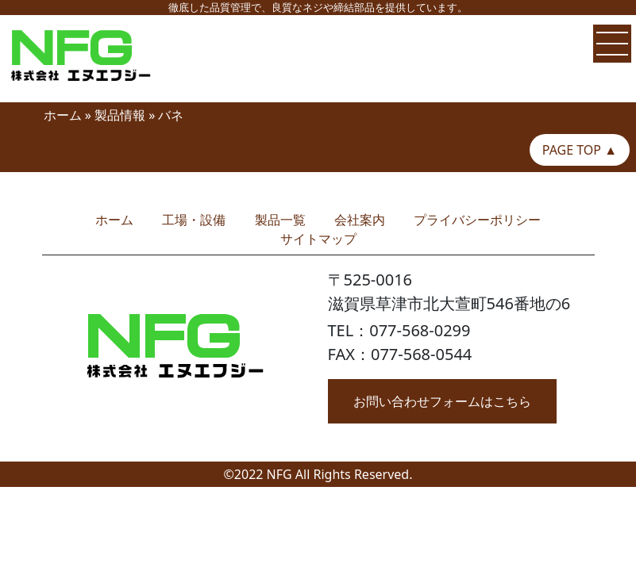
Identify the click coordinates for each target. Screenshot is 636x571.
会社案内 (359, 219)
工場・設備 (193, 219)
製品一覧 (280, 219)
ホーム (63, 115)
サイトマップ (318, 238)
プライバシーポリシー (477, 219)
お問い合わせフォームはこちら (442, 401)
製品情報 (119, 115)
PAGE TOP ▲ (579, 150)
